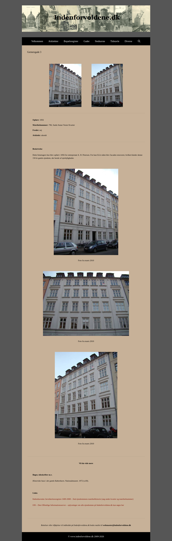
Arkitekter (53, 41)
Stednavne (100, 41)
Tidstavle (114, 41)
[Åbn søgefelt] (139, 41)
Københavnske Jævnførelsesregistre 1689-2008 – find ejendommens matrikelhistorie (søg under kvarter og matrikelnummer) (83, 499)
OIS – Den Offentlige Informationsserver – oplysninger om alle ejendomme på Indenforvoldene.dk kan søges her (78, 505)
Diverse (128, 41)
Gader (86, 41)
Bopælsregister (71, 41)
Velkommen (37, 41)
